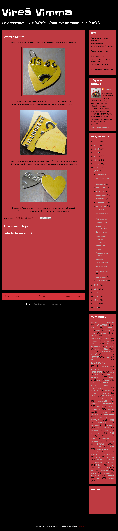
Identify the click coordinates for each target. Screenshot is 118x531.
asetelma (110, 322)
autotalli (110, 327)
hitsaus (94, 341)
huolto (107, 344)
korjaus (95, 377)
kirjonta (95, 369)
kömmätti (94, 390)
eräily (104, 333)
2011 (96, 307)
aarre (94, 322)
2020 (97, 163)
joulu (93, 351)
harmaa (107, 338)
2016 (96, 289)
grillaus (107, 336)
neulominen (109, 414)
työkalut (95, 475)
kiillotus (105, 366)
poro (93, 438)
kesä (108, 357)
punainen (95, 441)
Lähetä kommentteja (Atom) (46, 304)
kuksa (93, 383)
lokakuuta (101, 184)
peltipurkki (96, 433)
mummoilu (95, 409)
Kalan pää (100, 245)
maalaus (102, 400)
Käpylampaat (102, 219)
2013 (96, 300)
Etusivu (43, 296)
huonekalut (96, 346)
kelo (107, 354)
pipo (99, 436)
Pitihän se (100, 209)
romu (94, 454)
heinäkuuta (101, 195)
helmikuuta (101, 277)
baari (98, 330)
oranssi (110, 425)
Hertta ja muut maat (101, 227)
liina (93, 398)
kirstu (111, 372)
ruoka (98, 457)
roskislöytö (109, 454)
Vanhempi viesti (74, 296)
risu (108, 452)
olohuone (102, 422)
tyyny (93, 473)
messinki (94, 404)
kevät (93, 359)
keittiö (94, 354)
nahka (104, 412)
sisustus (98, 462)
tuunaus (103, 470)
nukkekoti (96, 419)
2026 (97, 141)
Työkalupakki (101, 232)
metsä (100, 406)
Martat (99, 249)
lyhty (112, 398)
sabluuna (110, 457)
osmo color (103, 427)
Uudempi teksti (12, 296)
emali (93, 333)
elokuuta (100, 191)
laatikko (107, 390)
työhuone (106, 473)
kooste (107, 375)
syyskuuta (101, 187)
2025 (96, 145)
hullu (94, 343)
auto (93, 327)
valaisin (110, 475)
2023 (96, 152)
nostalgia (103, 417)
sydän (99, 464)
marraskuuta (102, 178)
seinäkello (100, 460)
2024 (96, 149)
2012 (96, 303)
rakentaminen (96, 446)
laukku (94, 395)
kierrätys (98, 362)
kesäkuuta (101, 198)
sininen (111, 460)
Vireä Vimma (37, 12)
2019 (96, 167)
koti (98, 380)
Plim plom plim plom (102, 254)
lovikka (102, 398)
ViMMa (107, 89)
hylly (97, 349)
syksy (112, 465)
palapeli (94, 430)
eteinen (94, 335)
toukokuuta (101, 202)
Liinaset (99, 259)
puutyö (100, 443)
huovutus (110, 346)
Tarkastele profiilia (100, 127)
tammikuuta (101, 280)
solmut (111, 462)
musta (111, 409)
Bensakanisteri (102, 214)
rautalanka (102, 449)
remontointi (95, 452)
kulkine (94, 385)
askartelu (102, 324)
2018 (96, 171)
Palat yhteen (101, 266)
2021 (96, 160)
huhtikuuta (101, 206)
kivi (96, 375)
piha (112, 432)
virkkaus (110, 478)
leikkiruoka (106, 396)
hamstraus (95, 338)
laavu (93, 393)
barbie (107, 330)
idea (106, 348)
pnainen (109, 436)
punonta (111, 441)
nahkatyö (94, 414)
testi (93, 470)
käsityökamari (97, 388)
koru (111, 377)
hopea (106, 341)
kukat (107, 380)
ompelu (95, 425)
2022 (96, 156)
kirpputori (96, 371)
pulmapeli (106, 438)
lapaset (105, 393)
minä (110, 407)
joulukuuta (101, 174)
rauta (111, 446)
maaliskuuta (101, 271)
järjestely (106, 351)
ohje (112, 420)
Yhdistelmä (100, 236)
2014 (96, 296)
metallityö (108, 403)
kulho (105, 382)
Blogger (82, 525)
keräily (95, 356)
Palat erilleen (102, 262)
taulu (107, 467)
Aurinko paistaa (100, 240)
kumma (106, 385)
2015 (96, 292)
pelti (106, 430)
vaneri (98, 478)
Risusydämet (101, 222)
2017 (96, 285)
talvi (98, 467)
